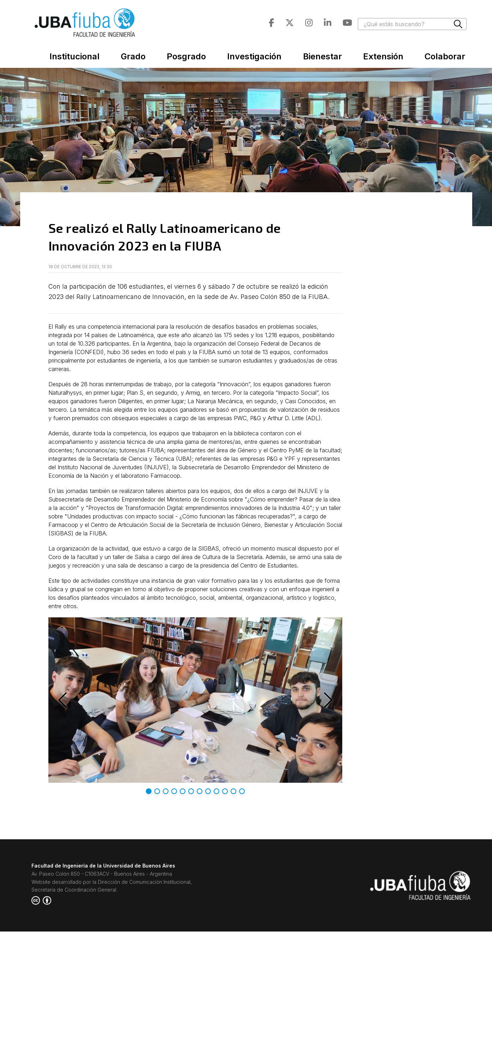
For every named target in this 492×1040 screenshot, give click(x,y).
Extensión (383, 56)
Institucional (74, 56)
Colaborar (445, 56)
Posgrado (186, 56)
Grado (133, 56)
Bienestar (322, 56)
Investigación (254, 56)
